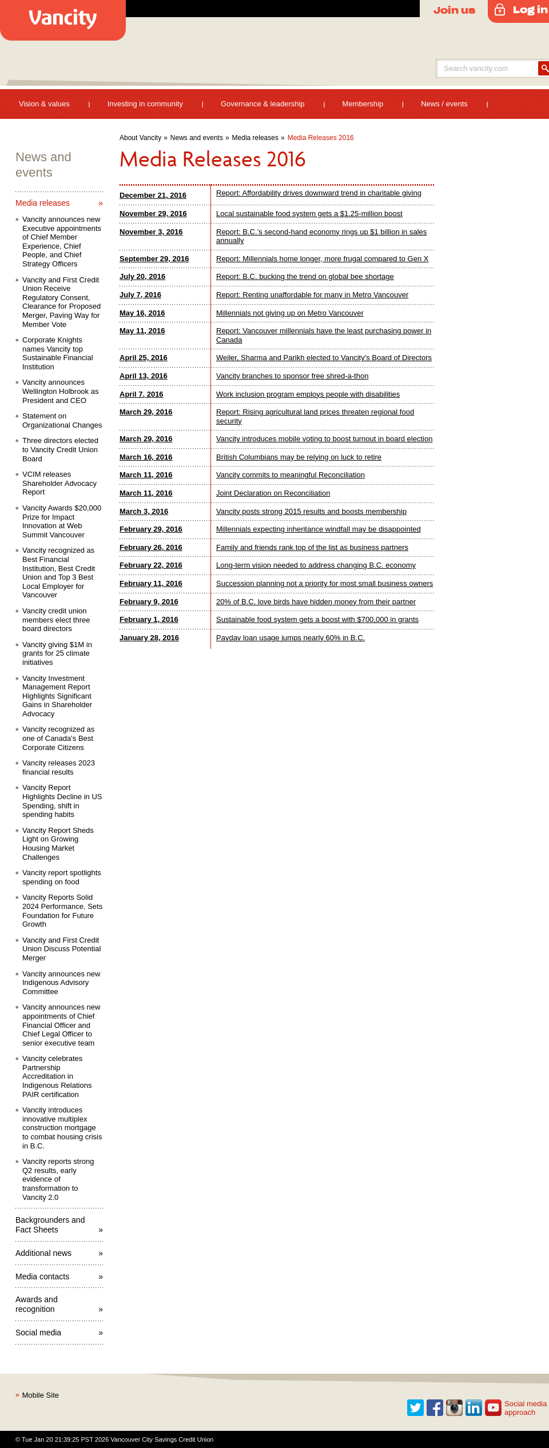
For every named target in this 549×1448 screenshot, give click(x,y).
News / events (444, 103)
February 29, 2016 (151, 529)
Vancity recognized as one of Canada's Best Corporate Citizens (58, 738)
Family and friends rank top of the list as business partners (312, 547)
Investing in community (145, 103)
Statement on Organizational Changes (62, 420)
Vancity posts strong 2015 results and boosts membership (311, 511)
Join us (454, 9)
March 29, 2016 (146, 412)
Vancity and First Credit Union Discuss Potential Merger (61, 949)
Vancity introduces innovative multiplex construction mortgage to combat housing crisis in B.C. (62, 1128)
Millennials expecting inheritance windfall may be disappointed (318, 529)
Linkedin (474, 1408)
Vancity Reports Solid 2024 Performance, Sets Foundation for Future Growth (62, 910)
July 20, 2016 (142, 276)
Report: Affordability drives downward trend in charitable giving (318, 193)
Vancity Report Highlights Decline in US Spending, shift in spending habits (62, 801)
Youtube (493, 1408)
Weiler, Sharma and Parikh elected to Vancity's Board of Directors (324, 357)
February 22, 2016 (151, 565)
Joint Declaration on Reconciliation (273, 493)
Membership (363, 103)
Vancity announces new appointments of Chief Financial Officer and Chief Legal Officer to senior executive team (61, 1025)
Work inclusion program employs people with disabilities (308, 394)
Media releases (255, 138)
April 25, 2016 (144, 357)
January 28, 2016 (149, 637)
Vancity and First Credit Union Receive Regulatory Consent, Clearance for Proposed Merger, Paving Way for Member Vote (61, 302)
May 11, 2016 (142, 330)
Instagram (454, 1408)
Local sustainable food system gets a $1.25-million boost (309, 213)
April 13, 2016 (144, 376)
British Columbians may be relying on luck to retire (298, 457)
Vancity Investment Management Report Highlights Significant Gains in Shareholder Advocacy (57, 696)
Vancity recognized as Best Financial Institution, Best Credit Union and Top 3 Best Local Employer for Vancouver (58, 572)
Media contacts (42, 1276)
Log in (530, 9)
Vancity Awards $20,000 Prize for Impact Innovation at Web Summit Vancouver (61, 521)
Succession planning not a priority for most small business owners (324, 583)
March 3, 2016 (144, 511)
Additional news (43, 1253)
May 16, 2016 (142, 313)
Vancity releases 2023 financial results (58, 767)
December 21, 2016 (153, 195)
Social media (38, 1332)
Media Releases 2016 (321, 138)
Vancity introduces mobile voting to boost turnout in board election (324, 438)
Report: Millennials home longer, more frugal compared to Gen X (322, 258)
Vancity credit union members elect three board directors (56, 620)
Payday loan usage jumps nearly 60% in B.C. (290, 637)
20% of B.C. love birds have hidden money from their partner (316, 601)
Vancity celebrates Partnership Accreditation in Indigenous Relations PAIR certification (57, 1076)
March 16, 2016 (146, 457)
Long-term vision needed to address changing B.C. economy (316, 565)
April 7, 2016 (142, 394)
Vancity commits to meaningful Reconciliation (290, 474)
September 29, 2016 (154, 258)
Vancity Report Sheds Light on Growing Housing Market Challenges (58, 843)
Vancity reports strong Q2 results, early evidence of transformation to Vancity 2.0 (58, 1179)
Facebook (435, 1408)
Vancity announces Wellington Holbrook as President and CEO (60, 391)
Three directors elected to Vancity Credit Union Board (60, 449)
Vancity (63, 20)
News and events (196, 138)
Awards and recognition (36, 1304)
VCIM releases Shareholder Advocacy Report (59, 483)
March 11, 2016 (146, 474)
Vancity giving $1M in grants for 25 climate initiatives (57, 653)
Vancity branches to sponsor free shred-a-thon (292, 376)
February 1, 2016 (149, 619)
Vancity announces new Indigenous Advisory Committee (61, 983)
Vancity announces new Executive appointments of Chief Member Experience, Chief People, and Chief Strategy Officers (61, 241)
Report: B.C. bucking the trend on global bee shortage (305, 276)
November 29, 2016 (153, 213)
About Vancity (140, 138)
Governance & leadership (263, 103)
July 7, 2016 (140, 294)
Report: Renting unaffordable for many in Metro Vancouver (312, 294)
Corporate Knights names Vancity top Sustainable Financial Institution (57, 353)
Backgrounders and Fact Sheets (50, 1224)
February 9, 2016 (149, 601)
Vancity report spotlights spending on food (61, 877)
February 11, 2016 (151, 583)
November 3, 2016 (151, 232)
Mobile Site (40, 1395)
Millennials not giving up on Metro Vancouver (290, 313)
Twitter (415, 1408)
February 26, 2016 (151, 547)
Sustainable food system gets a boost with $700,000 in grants (317, 619)
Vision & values (44, 103)
